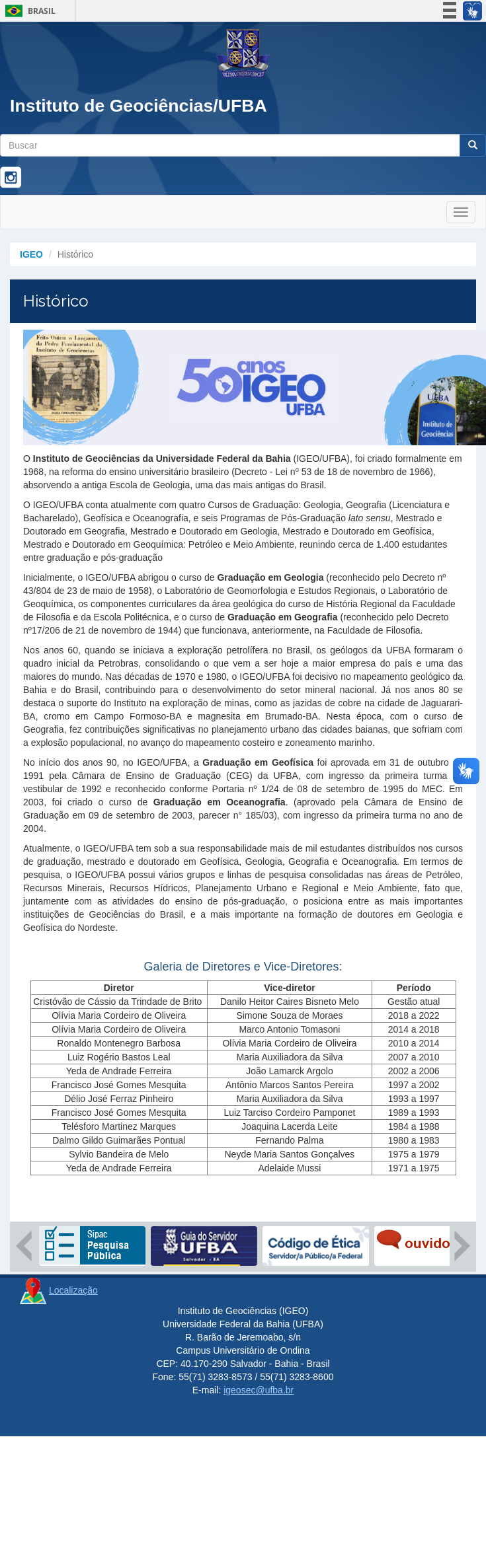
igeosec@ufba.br (258, 1390)
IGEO (31, 254)
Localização (73, 1290)
